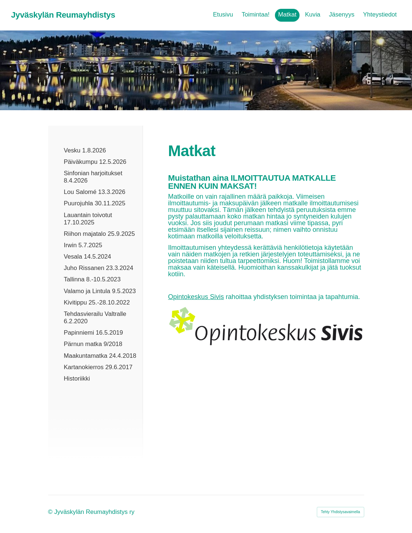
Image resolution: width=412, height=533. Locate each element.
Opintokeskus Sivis (196, 296)
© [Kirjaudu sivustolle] (51, 511)
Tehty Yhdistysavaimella (340, 512)
